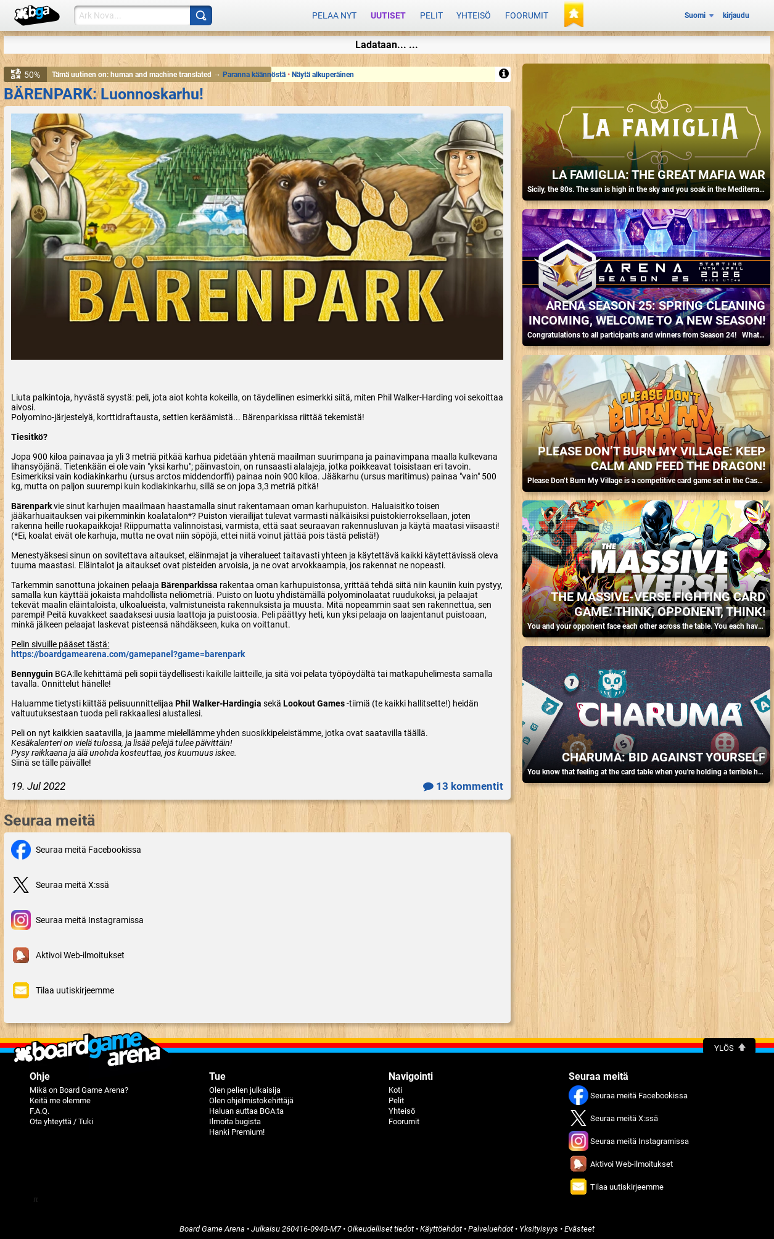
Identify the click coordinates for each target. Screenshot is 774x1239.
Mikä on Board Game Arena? (79, 1085)
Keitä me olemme (60, 1096)
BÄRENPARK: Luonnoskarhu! (104, 90)
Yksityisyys (538, 1224)
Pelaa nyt (334, 14)
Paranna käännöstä (255, 70)
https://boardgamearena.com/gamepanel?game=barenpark (128, 650)
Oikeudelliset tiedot (380, 1224)
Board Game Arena (212, 1224)
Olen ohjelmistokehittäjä (251, 1096)
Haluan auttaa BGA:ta (246, 1106)
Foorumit (526, 14)
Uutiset (388, 14)
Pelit (431, 14)
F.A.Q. (39, 1106)
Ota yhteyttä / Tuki (61, 1117)
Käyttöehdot (441, 1224)
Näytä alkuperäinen (323, 70)
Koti (395, 1085)
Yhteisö (473, 14)
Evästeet (579, 1224)
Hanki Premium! (237, 1127)
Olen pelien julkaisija (245, 1085)
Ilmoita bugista (235, 1117)
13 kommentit (463, 782)
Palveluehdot (490, 1224)
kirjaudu (736, 13)
